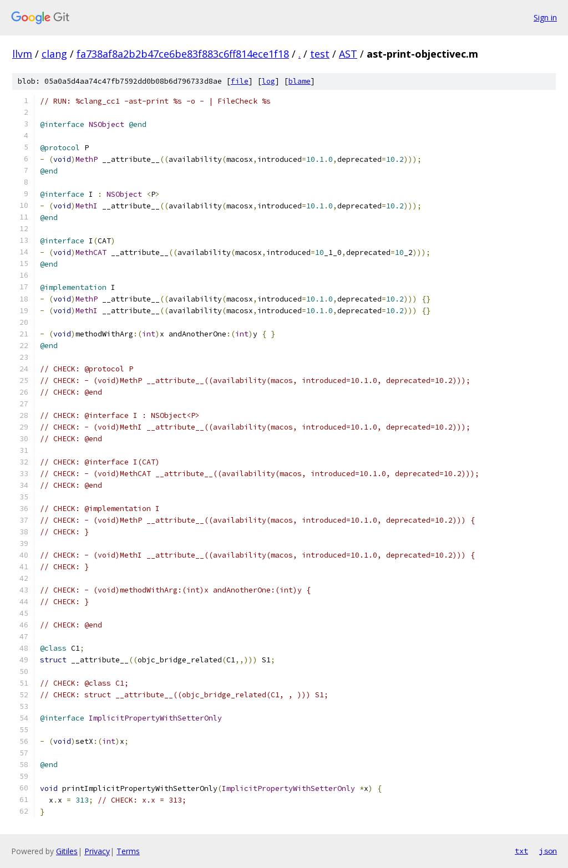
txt (521, 851)
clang (54, 53)
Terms (128, 851)
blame (299, 81)
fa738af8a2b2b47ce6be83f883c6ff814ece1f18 (183, 53)
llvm (22, 53)
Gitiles (67, 851)
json (548, 851)
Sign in (545, 17)
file (239, 81)
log (268, 81)
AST (348, 53)
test (319, 53)
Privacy (97, 851)
